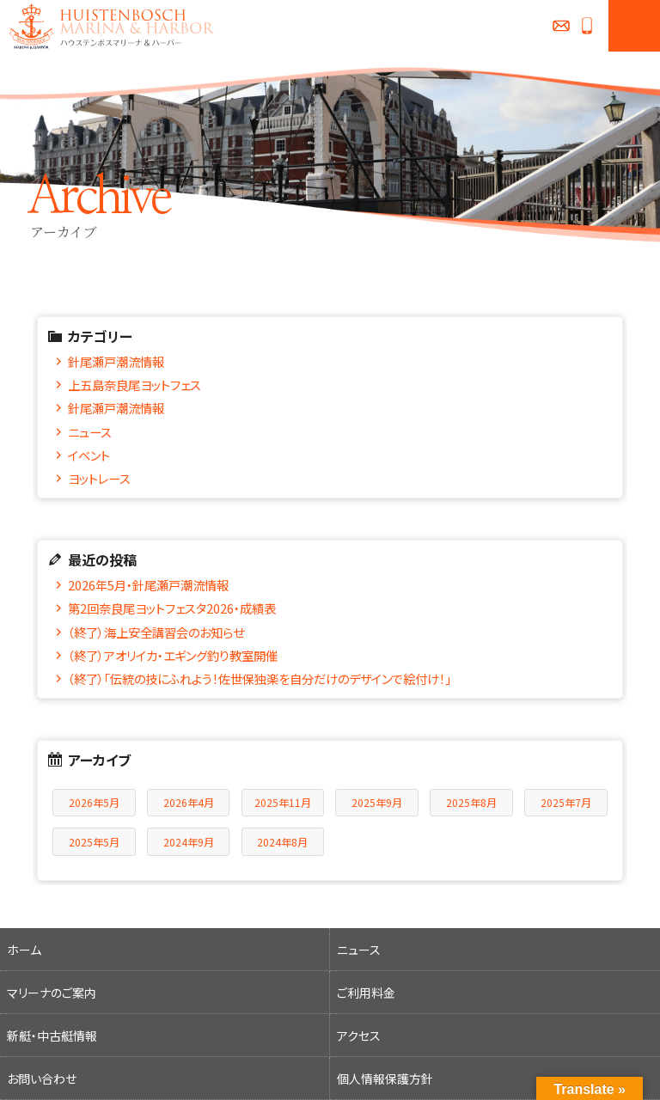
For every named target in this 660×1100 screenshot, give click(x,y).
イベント (89, 455)
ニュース (90, 432)
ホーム (24, 949)
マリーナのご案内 (51, 992)
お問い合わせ (561, 26)
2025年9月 (376, 802)
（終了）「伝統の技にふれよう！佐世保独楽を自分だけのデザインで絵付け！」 (259, 678)
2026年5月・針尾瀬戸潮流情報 (148, 585)
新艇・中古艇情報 (52, 1035)
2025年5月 (94, 841)
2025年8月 (471, 802)
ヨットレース (99, 478)
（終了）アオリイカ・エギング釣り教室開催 (173, 655)
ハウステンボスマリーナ (107, 26)
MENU (634, 26)
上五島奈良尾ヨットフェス (134, 384)
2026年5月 (94, 802)
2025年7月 (566, 802)
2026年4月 (188, 802)
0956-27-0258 (587, 26)
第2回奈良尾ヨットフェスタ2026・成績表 (172, 608)
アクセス (359, 1035)
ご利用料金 (366, 992)
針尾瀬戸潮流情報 (116, 361)
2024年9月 (188, 841)
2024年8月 (282, 841)
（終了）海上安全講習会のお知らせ (156, 632)
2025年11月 (282, 802)
